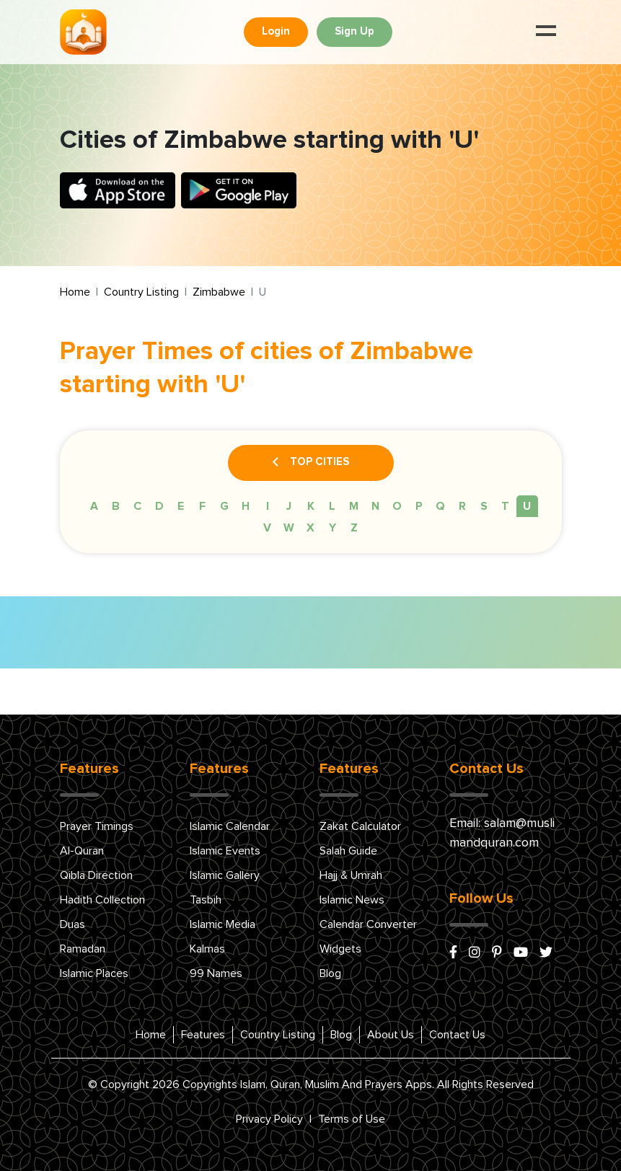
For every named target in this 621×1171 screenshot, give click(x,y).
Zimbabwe (219, 292)
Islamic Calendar (230, 826)
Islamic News (352, 900)
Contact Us (457, 1034)
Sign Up (354, 31)
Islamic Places (94, 973)
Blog (330, 973)
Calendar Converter (368, 924)
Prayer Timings (96, 826)
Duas (72, 924)
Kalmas (207, 949)
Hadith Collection (102, 900)
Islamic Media (222, 924)
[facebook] (453, 953)
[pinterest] (497, 953)
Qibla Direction (96, 875)
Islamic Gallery (225, 875)
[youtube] (521, 953)
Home (75, 292)
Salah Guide (348, 851)
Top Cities (311, 463)
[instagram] (474, 953)
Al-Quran (82, 851)
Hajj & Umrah (351, 875)
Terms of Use (351, 1119)
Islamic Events (225, 851)
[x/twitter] (545, 953)
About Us (390, 1034)
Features (203, 1034)
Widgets (340, 949)
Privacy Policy (269, 1119)
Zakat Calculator (360, 826)
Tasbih (205, 900)
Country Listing (141, 292)
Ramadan (82, 949)
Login (276, 31)
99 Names (216, 973)
